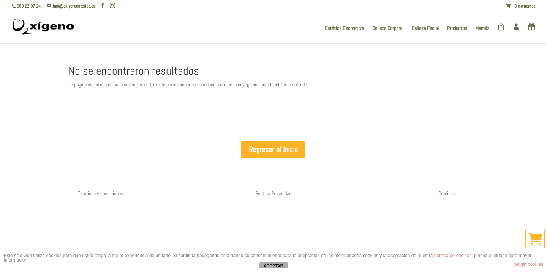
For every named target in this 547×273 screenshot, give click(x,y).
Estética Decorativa (344, 28)
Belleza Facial (425, 28)
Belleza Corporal (387, 28)
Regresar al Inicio (273, 149)
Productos (457, 28)
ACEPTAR (273, 266)
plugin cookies (528, 264)
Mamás (482, 28)
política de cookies (453, 255)
